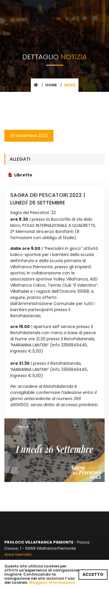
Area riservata (17, 554)
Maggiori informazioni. (52, 582)
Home (51, 85)
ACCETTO (93, 574)
